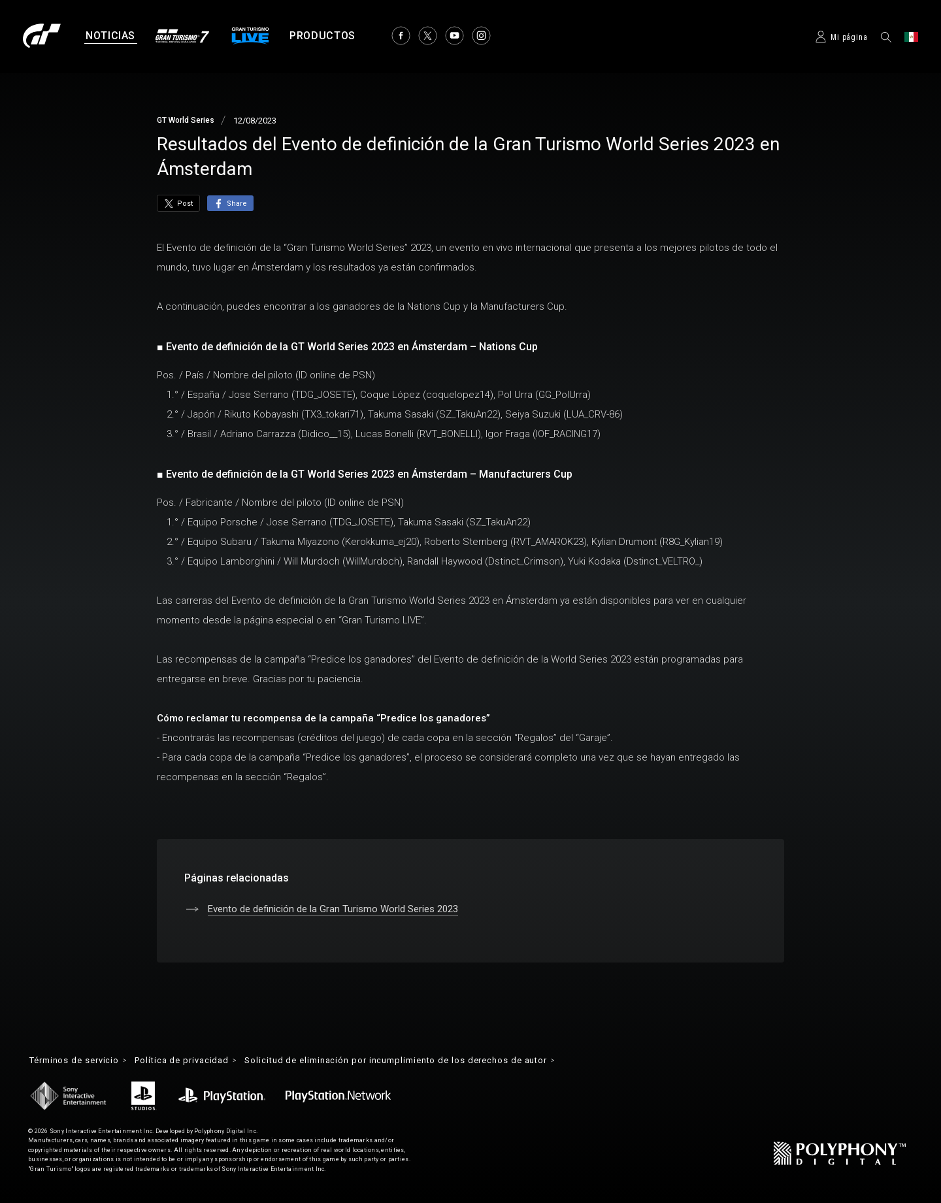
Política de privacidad (195, 1061)
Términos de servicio (78, 1061)
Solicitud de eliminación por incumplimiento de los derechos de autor (426, 1061)
